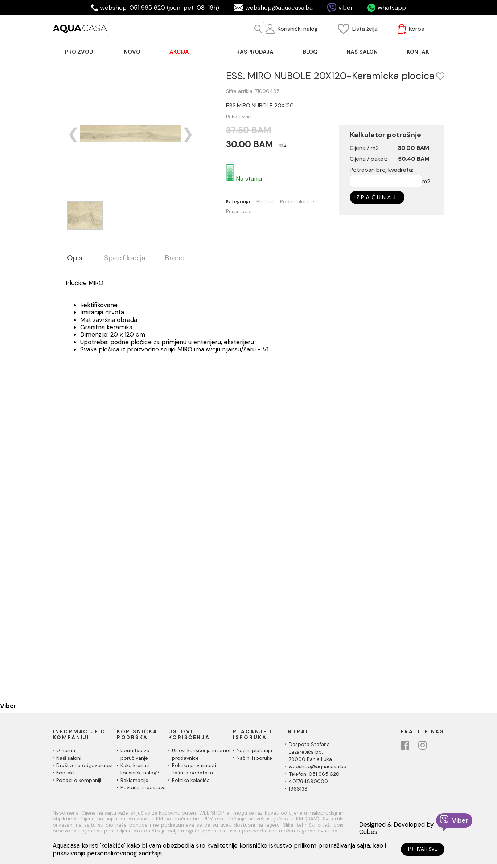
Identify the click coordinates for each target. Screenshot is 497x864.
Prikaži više (250, 116)
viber (345, 7)
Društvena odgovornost (84, 765)
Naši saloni (68, 758)
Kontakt (65, 772)
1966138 (298, 789)
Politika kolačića (191, 780)
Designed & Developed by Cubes (396, 828)
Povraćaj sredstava (143, 787)
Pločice (277, 202)
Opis (74, 257)
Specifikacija (124, 257)
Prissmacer (251, 211)
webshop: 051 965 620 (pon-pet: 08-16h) (159, 7)
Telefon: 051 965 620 (314, 774)
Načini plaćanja (254, 750)
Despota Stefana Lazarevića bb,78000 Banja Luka (310, 751)
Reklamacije (134, 780)
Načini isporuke (254, 758)
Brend (175, 257)
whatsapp (392, 7)
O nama (65, 750)
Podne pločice (309, 202)
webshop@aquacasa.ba (279, 7)
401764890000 (308, 781)
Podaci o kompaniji (78, 780)
